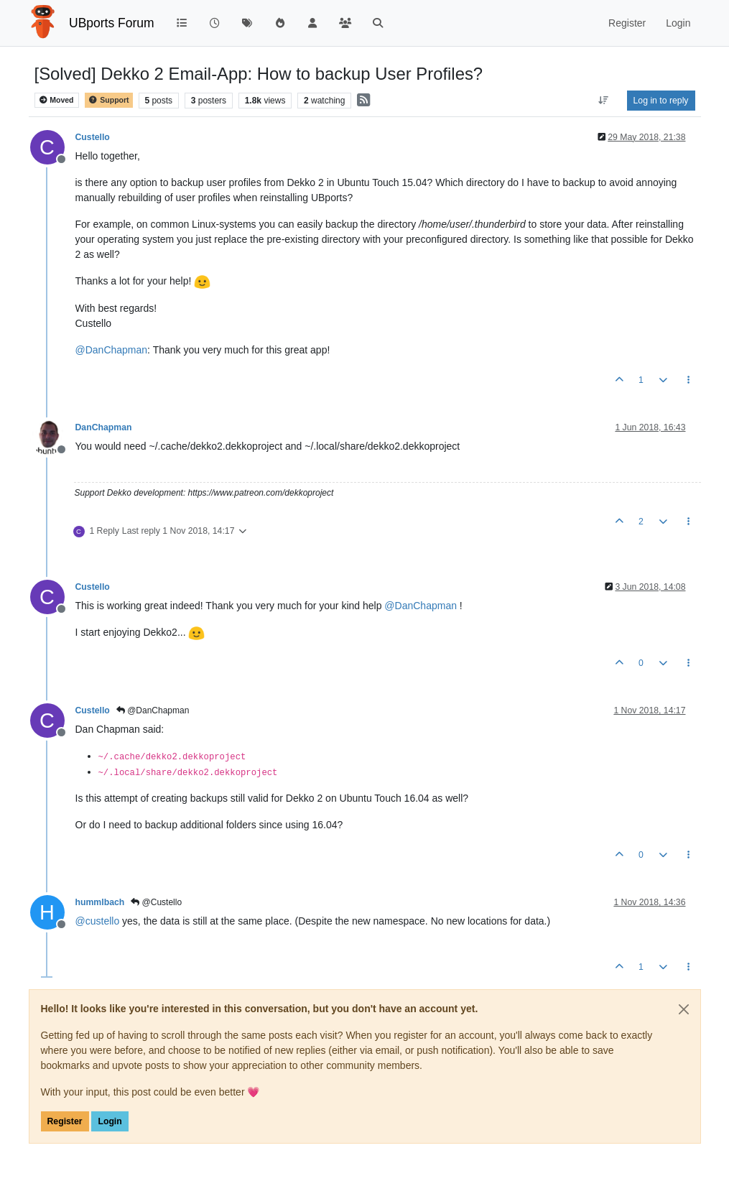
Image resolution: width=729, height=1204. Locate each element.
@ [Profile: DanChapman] (111, 350)
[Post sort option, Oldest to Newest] (603, 101)
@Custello (156, 902)
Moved (56, 100)
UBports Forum (111, 23)
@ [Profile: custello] (97, 921)
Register (65, 1121)
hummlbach (100, 902)
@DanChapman (153, 710)
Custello (92, 137)
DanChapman (103, 427)
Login (109, 1121)
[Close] (683, 1009)
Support (108, 100)
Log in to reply (661, 101)
